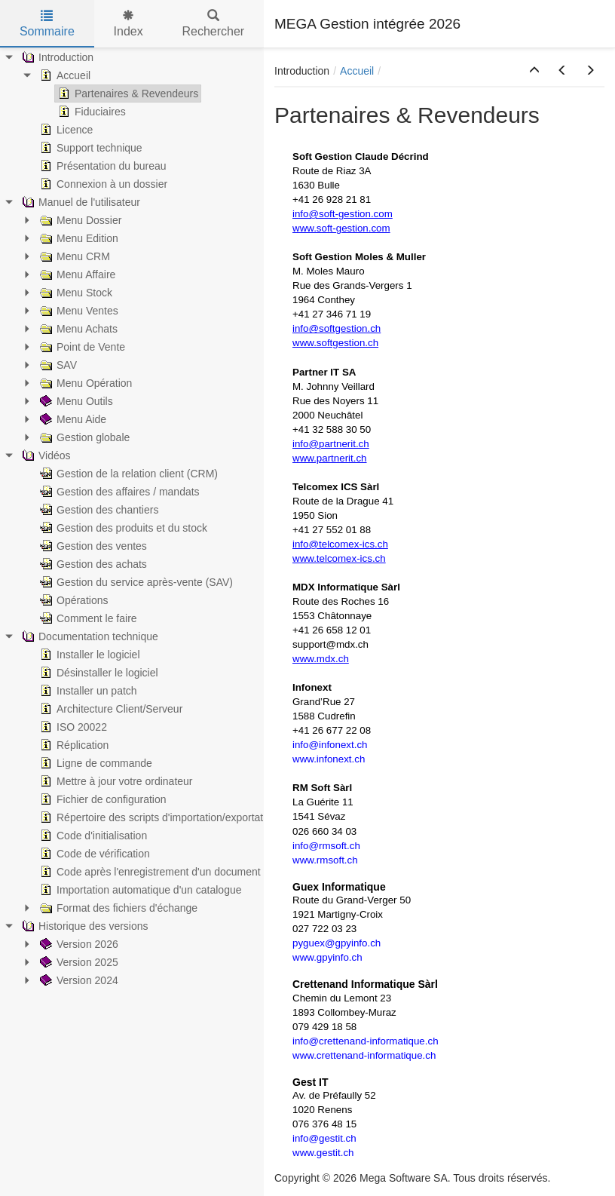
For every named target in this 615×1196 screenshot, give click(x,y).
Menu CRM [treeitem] (73, 256)
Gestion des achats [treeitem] (92, 564)
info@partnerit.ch (330, 443)
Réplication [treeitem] (73, 745)
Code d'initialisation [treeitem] (92, 835)
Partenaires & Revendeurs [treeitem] (126, 93)
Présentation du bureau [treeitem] (102, 166)
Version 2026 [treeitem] (77, 944)
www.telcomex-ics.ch (339, 558)
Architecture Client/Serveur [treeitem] (109, 709)
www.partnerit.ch (329, 458)
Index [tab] (128, 24)
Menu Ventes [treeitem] (77, 311)
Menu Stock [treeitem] (74, 293)
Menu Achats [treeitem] (77, 329)
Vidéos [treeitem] (45, 455)
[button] (534, 71)
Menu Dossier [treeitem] (79, 220)
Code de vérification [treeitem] (93, 854)
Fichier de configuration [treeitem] (102, 799)
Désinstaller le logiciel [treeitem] (97, 673)
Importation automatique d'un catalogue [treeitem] (139, 890)
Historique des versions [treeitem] (83, 926)
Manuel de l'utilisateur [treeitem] (79, 202)
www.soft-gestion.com (341, 228)
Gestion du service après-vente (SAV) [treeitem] (135, 582)
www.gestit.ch (322, 1152)
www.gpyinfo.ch (327, 957)
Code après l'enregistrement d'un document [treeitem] (149, 872)
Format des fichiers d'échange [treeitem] (117, 908)
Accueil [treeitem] (63, 75)
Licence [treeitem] (65, 130)
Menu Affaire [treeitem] (76, 274)
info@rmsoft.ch (326, 845)
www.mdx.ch (320, 658)
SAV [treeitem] (57, 365)
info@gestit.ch (324, 1138)
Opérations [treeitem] (72, 600)
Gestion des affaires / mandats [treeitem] (118, 492)
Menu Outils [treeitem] (75, 401)
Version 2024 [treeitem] (77, 980)
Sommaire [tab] (47, 24)
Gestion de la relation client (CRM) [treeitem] (127, 474)
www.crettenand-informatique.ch (364, 1055)
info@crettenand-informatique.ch (365, 1041)
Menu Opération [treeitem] (84, 383)
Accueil (357, 71)
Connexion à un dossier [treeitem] (102, 184)
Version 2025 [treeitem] (77, 962)
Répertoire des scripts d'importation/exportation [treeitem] (157, 817)
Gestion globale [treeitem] (83, 437)
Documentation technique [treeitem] (88, 636)
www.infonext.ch (328, 759)
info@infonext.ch (329, 744)
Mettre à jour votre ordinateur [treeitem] (115, 781)
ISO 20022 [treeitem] (72, 727)
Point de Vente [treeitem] (81, 347)
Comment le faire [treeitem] (87, 618)
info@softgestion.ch (336, 328)
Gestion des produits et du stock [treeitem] (122, 528)
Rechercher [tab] (213, 24)
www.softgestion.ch (335, 342)
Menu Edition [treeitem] (77, 238)
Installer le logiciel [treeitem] (88, 655)
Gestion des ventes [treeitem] (92, 546)
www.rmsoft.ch (325, 860)
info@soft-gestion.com (342, 213)
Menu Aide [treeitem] (71, 419)
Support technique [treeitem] (89, 148)
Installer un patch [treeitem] (87, 691)
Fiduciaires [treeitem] (90, 112)
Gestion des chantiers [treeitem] (97, 510)
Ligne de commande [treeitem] (94, 763)
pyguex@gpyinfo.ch (336, 943)
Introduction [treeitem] (56, 57)
